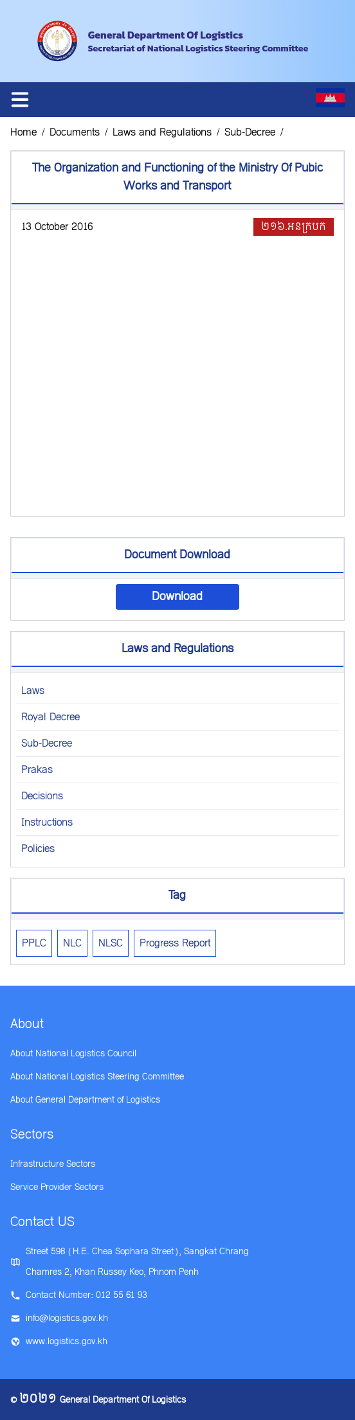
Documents (75, 132)
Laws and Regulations (162, 132)
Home (23, 132)
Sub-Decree (249, 132)
